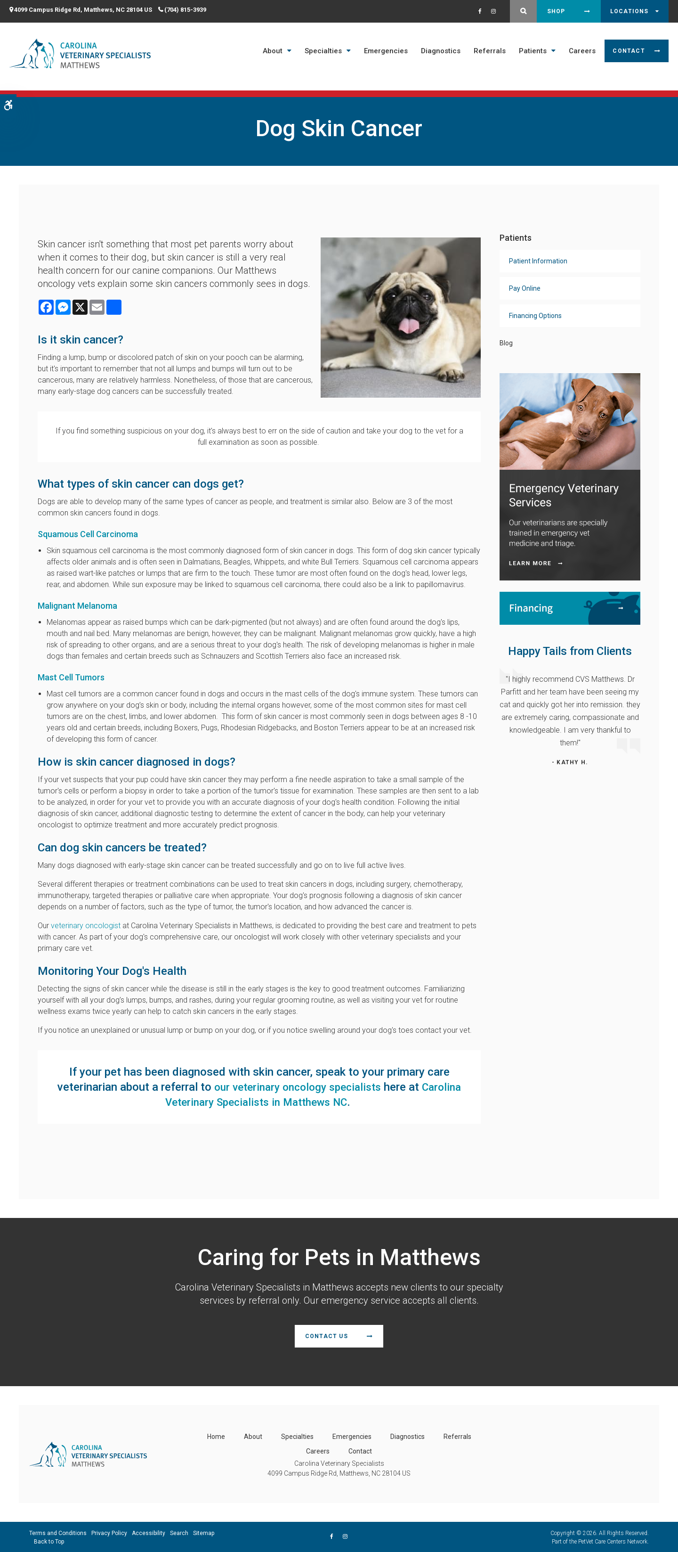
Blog (506, 343)
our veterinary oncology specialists (325, 1087)
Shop (556, 11)
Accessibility (148, 1532)
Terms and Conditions (58, 1532)
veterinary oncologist (86, 925)
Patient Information (538, 261)
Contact (629, 51)
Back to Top (49, 1540)
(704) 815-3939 (185, 9)
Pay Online (525, 288)
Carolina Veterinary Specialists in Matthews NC (263, 1102)
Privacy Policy (109, 1532)
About (272, 51)
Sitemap (203, 1532)
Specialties (323, 51)
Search (179, 1532)
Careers (582, 51)
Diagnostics (440, 51)
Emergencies (386, 51)
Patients (533, 51)
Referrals (490, 51)
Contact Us (326, 1336)
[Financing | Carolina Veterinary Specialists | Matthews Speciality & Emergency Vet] (570, 607)
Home (216, 1435)
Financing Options (535, 315)
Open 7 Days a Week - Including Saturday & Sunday (331, 88)
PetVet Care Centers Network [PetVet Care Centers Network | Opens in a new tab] (612, 1540)
